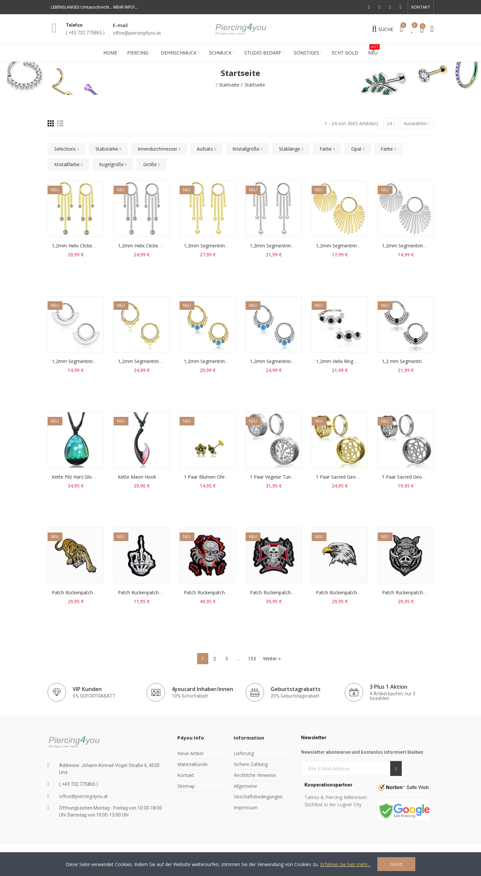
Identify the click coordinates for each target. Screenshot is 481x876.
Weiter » (272, 658)
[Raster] (51, 123)
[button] (421, 7)
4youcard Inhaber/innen (202, 689)
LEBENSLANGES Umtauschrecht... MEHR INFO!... (94, 7)
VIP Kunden (87, 689)
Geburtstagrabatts (296, 689)
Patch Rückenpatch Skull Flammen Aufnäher (231, 592)
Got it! (396, 864)
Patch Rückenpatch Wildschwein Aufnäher (426, 592)
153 (252, 658)
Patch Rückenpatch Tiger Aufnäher (89, 592)
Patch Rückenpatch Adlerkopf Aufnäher (357, 592)
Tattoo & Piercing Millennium (335, 797)
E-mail (120, 25)
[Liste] (60, 123)
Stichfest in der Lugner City (333, 804)
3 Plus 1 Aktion (388, 686)
